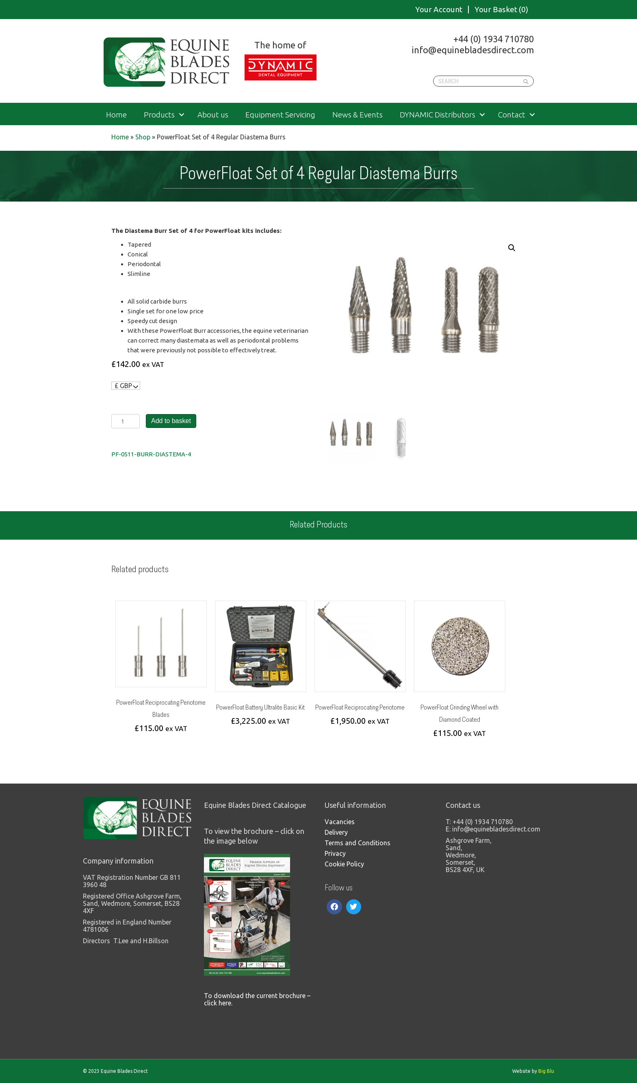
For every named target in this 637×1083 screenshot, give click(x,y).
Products (159, 115)
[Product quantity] (125, 421)
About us (212, 115)
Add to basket (171, 420)
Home (116, 115)
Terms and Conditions (357, 842)
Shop (142, 137)
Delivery (336, 832)
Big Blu (546, 1071)
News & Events (357, 115)
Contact (511, 115)
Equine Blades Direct (167, 62)
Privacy (335, 853)
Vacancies (340, 821)
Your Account (438, 9)
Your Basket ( (501, 9)
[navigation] (125, 386)
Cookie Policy (344, 864)
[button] (512, 248)
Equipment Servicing (280, 115)
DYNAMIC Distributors (437, 115)
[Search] (483, 81)
